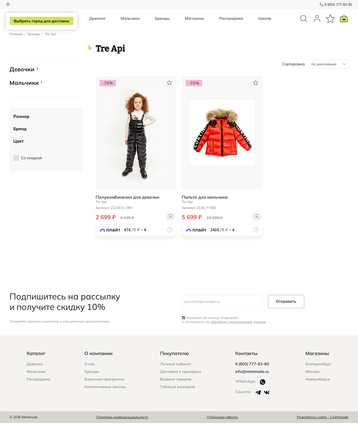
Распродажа (231, 23)
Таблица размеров (177, 396)
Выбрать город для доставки (42, 21)
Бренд (19, 138)
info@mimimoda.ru (252, 381)
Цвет (18, 151)
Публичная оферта (222, 427)
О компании (98, 363)
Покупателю (174, 363)
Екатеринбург (318, 373)
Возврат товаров (175, 389)
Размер (21, 126)
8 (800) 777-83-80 (334, 4)
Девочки (97, 23)
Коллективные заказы (105, 396)
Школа (264, 23)
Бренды (162, 23)
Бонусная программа (104, 389)
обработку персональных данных (238, 332)
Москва (312, 381)
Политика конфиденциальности (122, 427)
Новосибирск (317, 389)
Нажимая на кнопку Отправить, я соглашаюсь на (224, 330)
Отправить (286, 311)
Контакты (246, 363)
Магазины (194, 23)
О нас (89, 373)
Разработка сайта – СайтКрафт (322, 427)
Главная (16, 44)
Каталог (36, 363)
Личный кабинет (175, 373)
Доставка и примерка (180, 381)
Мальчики (130, 23)
